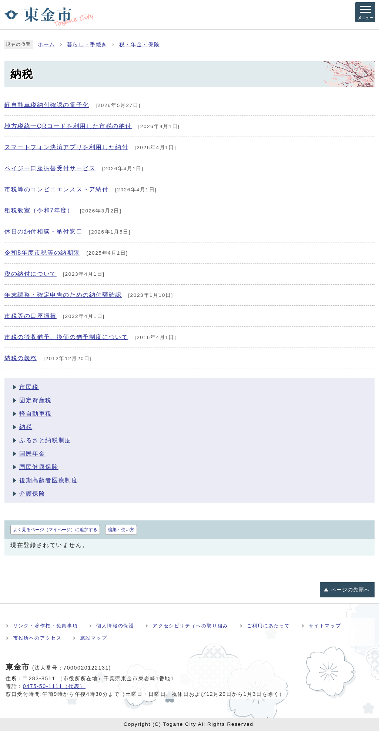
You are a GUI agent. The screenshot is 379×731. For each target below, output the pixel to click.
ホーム (46, 44)
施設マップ (93, 638)
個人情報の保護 (115, 625)
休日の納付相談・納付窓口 (43, 231)
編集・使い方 (121, 529)
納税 (25, 427)
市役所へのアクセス (37, 638)
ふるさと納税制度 (45, 440)
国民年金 (32, 453)
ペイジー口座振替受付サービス (49, 168)
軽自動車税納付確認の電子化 (46, 105)
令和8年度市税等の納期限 (42, 252)
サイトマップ (325, 625)
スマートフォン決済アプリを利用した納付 (66, 147)
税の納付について (30, 274)
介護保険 (32, 493)
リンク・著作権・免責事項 (45, 625)
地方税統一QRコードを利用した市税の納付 (68, 126)
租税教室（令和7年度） (39, 210)
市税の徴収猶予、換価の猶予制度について (66, 337)
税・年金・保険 (139, 44)
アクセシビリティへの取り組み (190, 625)
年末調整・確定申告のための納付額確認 (63, 295)
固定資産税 (35, 400)
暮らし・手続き (87, 44)
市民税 (29, 387)
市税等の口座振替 (30, 316)
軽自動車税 (35, 413)
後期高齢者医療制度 (48, 480)
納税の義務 (20, 358)
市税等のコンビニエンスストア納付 (56, 189)
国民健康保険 (38, 467)
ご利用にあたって (268, 625)
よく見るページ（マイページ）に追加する (55, 529)
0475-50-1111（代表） (54, 686)
